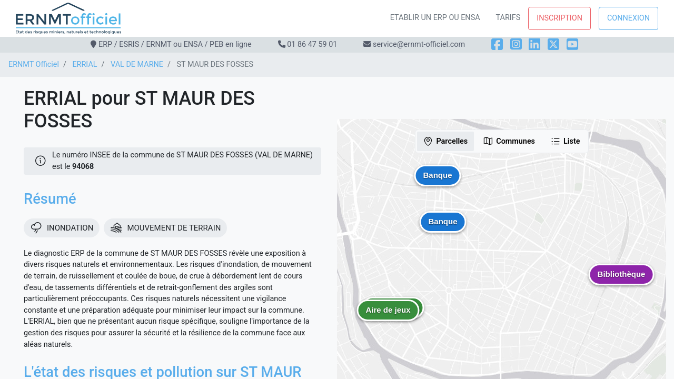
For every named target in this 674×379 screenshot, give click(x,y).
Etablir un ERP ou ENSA (435, 17)
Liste (565, 141)
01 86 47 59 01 (312, 44)
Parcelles (445, 141)
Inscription (559, 18)
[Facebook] (497, 44)
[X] (553, 44)
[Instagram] (516, 44)
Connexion (628, 18)
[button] (388, 318)
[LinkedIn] (534, 44)
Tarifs (508, 17)
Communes (509, 141)
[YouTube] (572, 44)
